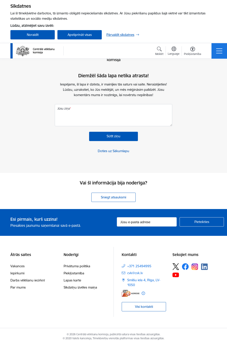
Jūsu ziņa (63, 108)
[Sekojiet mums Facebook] (185, 266)
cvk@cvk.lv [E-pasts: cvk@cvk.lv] (135, 273)
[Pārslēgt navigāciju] (219, 51)
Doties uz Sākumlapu (113, 151)
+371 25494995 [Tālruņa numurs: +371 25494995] (139, 266)
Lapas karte (72, 280)
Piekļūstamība (74, 273)
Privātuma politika (77, 266)
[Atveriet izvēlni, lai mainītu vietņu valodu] (174, 51)
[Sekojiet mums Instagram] (195, 267)
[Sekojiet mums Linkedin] (204, 267)
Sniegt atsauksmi (113, 197)
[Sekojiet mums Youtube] (175, 274)
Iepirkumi (17, 273)
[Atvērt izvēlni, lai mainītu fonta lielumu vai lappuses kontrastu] (192, 51)
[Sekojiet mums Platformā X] (175, 266)
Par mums (18, 287)
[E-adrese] (130, 293)
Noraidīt (33, 35)
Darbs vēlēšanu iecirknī (27, 280)
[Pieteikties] (202, 222)
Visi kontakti (144, 306)
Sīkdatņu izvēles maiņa (80, 287)
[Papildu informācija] (143, 293)
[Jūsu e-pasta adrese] (147, 222)
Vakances (17, 266)
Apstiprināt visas (80, 35)
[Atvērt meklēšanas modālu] (159, 51)
